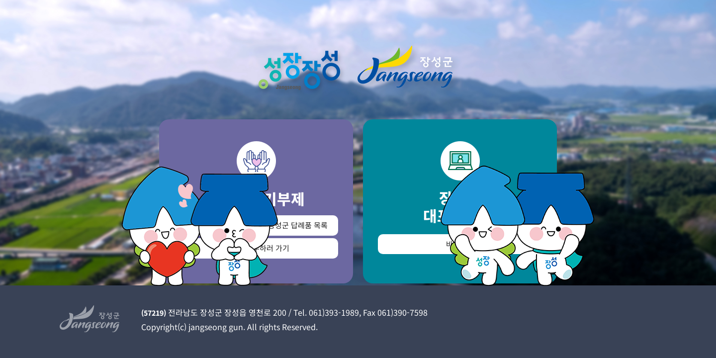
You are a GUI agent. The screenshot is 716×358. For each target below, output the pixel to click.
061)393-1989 (334, 312)
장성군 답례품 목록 (298, 225)
